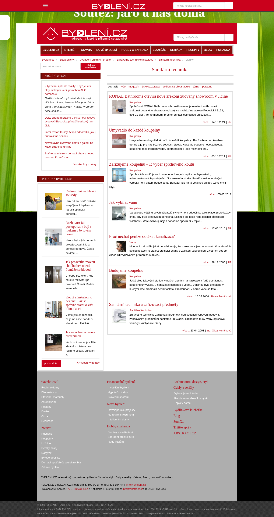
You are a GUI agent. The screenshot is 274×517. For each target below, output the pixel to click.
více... (207, 122)
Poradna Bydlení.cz (57, 178)
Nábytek (46, 453)
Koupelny (135, 102)
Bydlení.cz (48, 59)
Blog (176, 415)
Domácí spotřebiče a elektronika (61, 462)
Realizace (47, 421)
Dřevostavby (49, 392)
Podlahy (46, 406)
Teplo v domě (182, 403)
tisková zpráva (150, 86)
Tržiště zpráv (182, 427)
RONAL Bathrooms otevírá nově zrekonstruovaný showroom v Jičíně (168, 96)
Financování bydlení (121, 382)
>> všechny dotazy (88, 362)
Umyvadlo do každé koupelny (134, 130)
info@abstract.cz (133, 489)
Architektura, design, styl (190, 382)
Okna (44, 416)
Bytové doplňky (50, 457)
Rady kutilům (116, 441)
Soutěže (178, 421)
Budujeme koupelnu (126, 270)
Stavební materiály (52, 397)
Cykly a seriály (183, 387)
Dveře (45, 411)
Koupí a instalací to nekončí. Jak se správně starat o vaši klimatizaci (79, 302)
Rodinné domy (50, 387)
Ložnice (46, 443)
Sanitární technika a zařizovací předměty (143, 304)
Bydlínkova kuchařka (188, 410)
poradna (207, 86)
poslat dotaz (51, 363)
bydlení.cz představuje (176, 86)
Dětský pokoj (49, 448)
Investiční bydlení (118, 387)
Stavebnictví (66, 59)
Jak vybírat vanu (123, 202)
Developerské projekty (121, 410)
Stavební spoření (118, 397)
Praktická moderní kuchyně (191, 398)
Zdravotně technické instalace (135, 59)
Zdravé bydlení (50, 467)
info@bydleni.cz (136, 484)
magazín (134, 86)
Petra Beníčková (221, 296)
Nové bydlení (116, 404)
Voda (132, 242)
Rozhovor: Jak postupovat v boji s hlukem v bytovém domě (78, 228)
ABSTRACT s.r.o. (78, 489)
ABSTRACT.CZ (184, 433)
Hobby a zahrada (118, 426)
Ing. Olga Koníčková (219, 330)
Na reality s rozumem (121, 414)
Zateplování (48, 401)
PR (229, 122)
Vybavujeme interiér (186, 393)
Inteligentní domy (118, 419)
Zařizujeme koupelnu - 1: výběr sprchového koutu (151, 164)
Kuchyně (46, 433)
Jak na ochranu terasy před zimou (80, 334)
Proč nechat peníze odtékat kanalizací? (142, 236)
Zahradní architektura (121, 436)
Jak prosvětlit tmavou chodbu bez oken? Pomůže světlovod (80, 265)
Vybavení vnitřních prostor (96, 59)
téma (196, 86)
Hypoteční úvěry (118, 392)
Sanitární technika (170, 69)
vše (123, 86)
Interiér (45, 428)
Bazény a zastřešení (120, 432)
